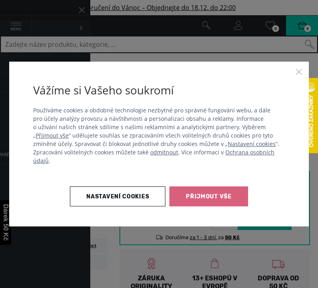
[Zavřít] (299, 72)
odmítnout (164, 152)
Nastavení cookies (252, 144)
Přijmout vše (52, 135)
